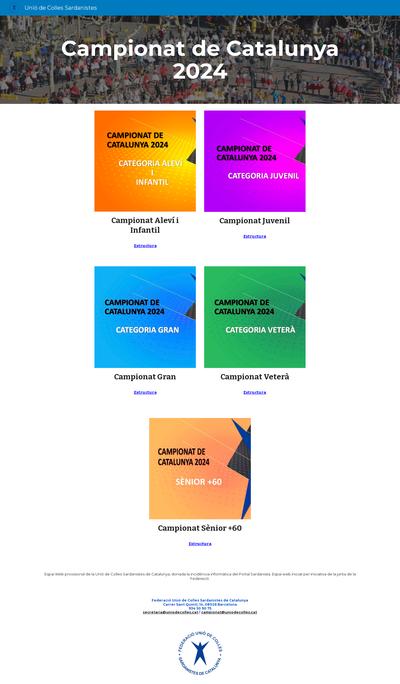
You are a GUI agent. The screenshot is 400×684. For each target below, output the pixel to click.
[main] (200, 59)
